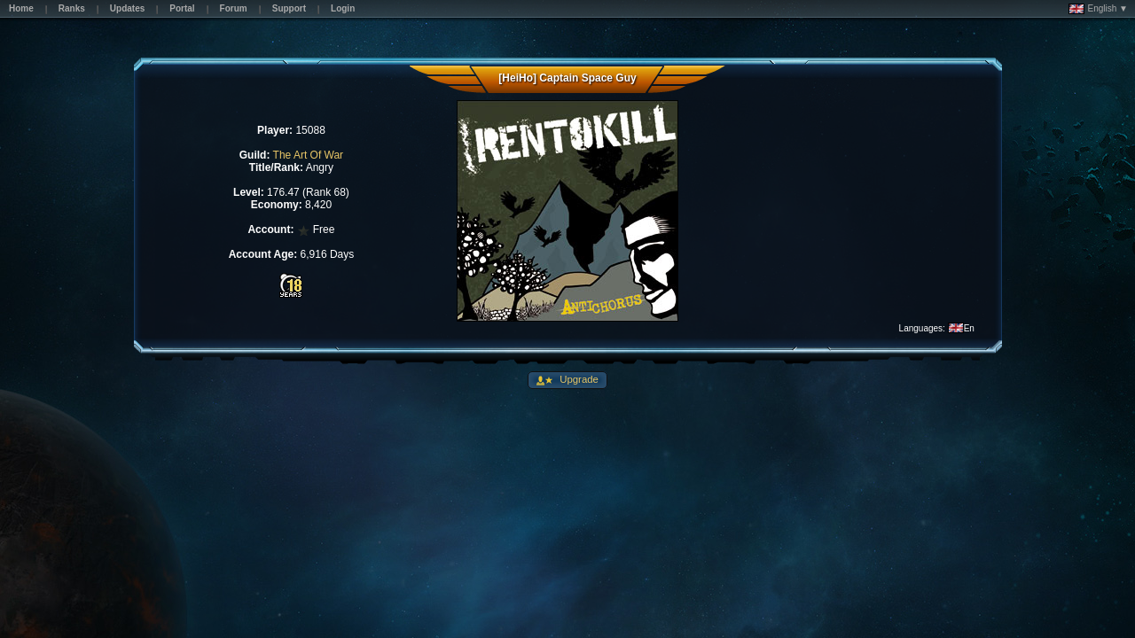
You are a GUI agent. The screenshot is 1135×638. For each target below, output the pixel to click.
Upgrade (578, 379)
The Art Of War (308, 155)
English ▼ (1098, 9)
